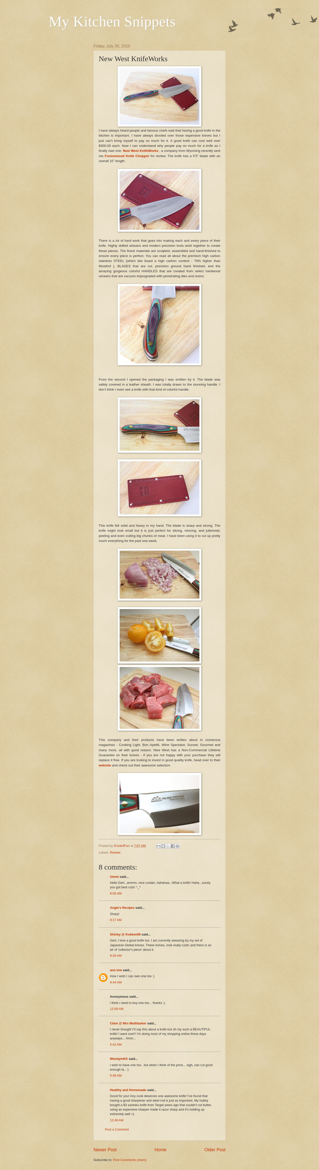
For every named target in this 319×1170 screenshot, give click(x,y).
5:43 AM (116, 1044)
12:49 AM (116, 1120)
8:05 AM (116, 893)
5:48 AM (116, 1075)
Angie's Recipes (122, 908)
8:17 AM (116, 920)
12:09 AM (116, 1009)
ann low (116, 970)
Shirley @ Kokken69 (125, 934)
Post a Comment (117, 1129)
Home (160, 1149)
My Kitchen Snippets (112, 21)
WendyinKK (119, 1059)
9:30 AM (116, 955)
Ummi (114, 877)
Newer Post (105, 1149)
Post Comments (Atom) (130, 1160)
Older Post (215, 1149)
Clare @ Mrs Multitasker (128, 1023)
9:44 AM (116, 982)
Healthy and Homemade (128, 1090)
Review (115, 852)
